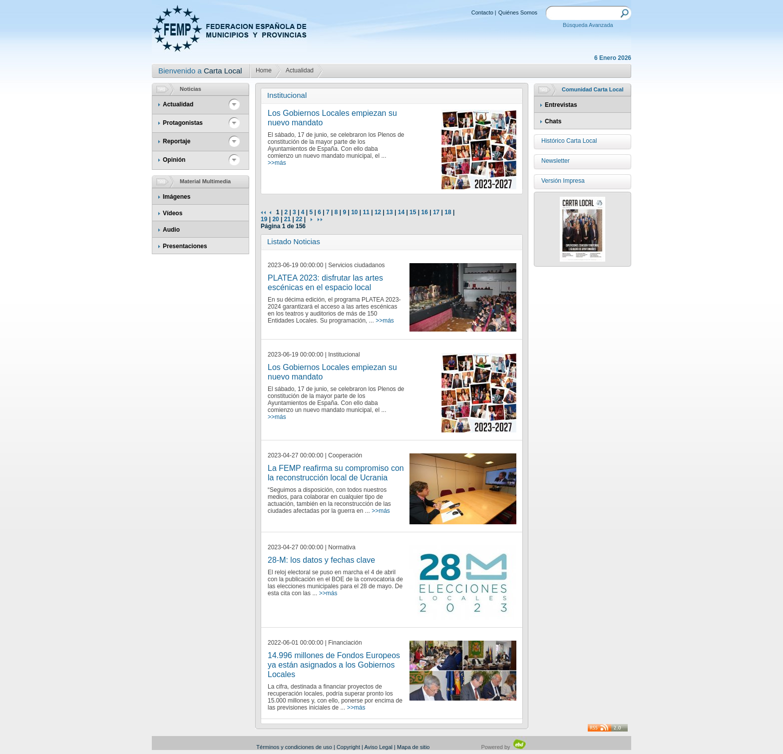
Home (264, 70)
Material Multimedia (205, 181)
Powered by (504, 747)
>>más (277, 162)
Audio (171, 229)
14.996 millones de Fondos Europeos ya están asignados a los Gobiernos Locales (334, 665)
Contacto (482, 12)
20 (275, 219)
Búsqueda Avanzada (588, 25)
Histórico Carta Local (569, 140)
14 (401, 212)
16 (424, 212)
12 (378, 212)
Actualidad (300, 70)
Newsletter (555, 160)
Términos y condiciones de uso (294, 747)
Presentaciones (185, 246)
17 (436, 212)
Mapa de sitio (413, 747)
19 (264, 219)
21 (287, 219)
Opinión (174, 159)
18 (447, 212)
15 (412, 212)
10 (354, 212)
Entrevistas (561, 104)
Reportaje (176, 141)
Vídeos (172, 213)
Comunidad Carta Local (592, 89)
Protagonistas (183, 122)
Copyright (348, 747)
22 (299, 219)
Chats (553, 121)
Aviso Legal (378, 747)
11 (366, 212)
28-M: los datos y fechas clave (321, 560)
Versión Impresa (563, 180)
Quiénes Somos (517, 12)
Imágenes (176, 196)
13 (389, 212)
